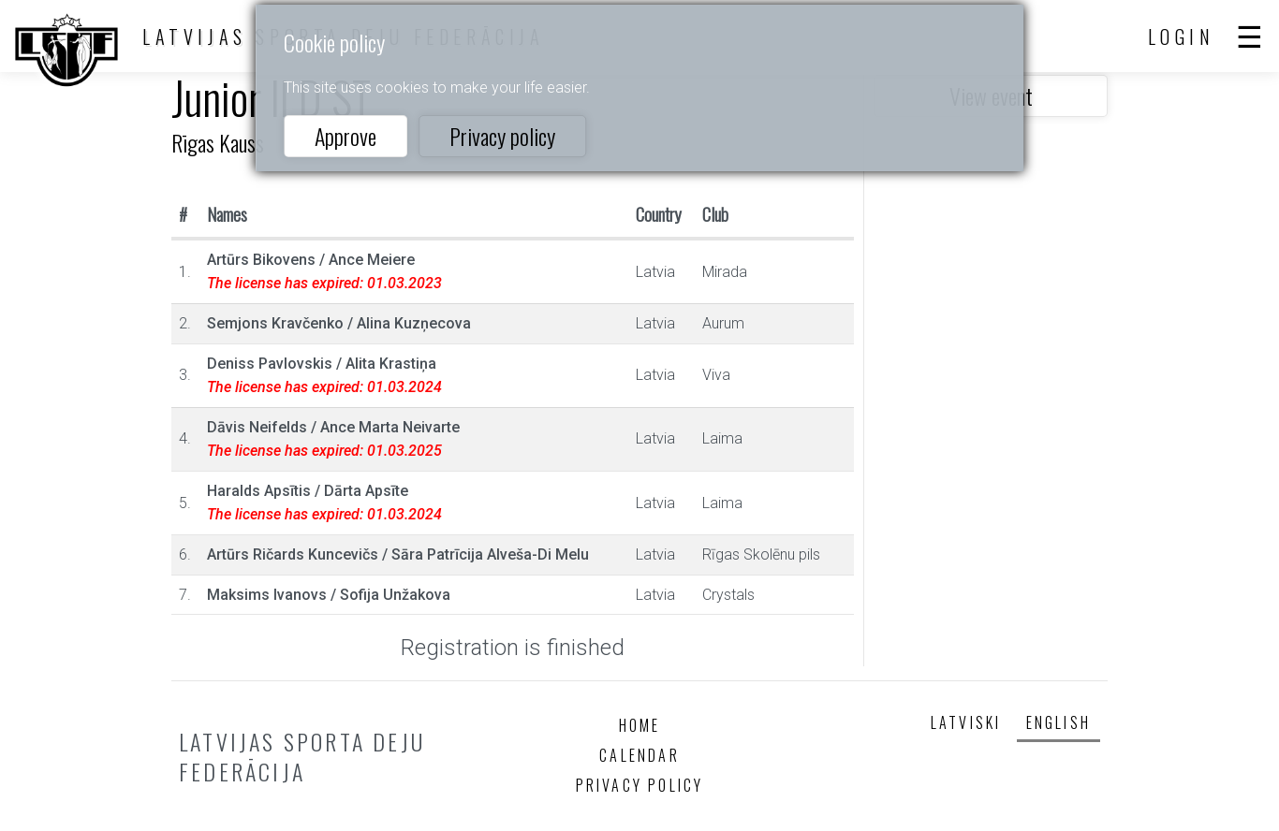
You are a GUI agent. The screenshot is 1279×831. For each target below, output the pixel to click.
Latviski (966, 722)
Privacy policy (502, 136)
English (1058, 722)
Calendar (639, 755)
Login (1181, 36)
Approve (345, 136)
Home (640, 725)
